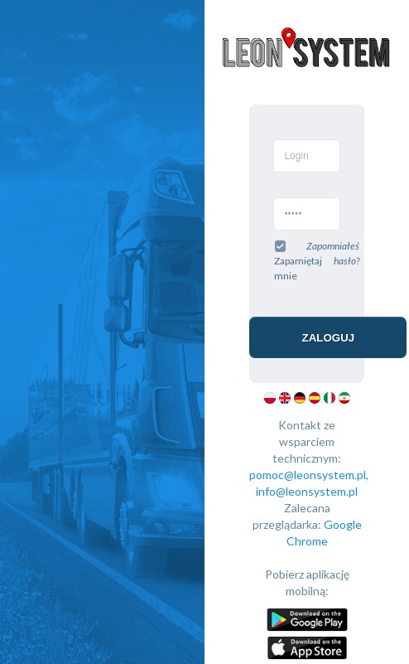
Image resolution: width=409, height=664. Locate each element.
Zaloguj (328, 338)
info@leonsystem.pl (307, 491)
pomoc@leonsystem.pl (307, 475)
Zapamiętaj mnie (298, 260)
